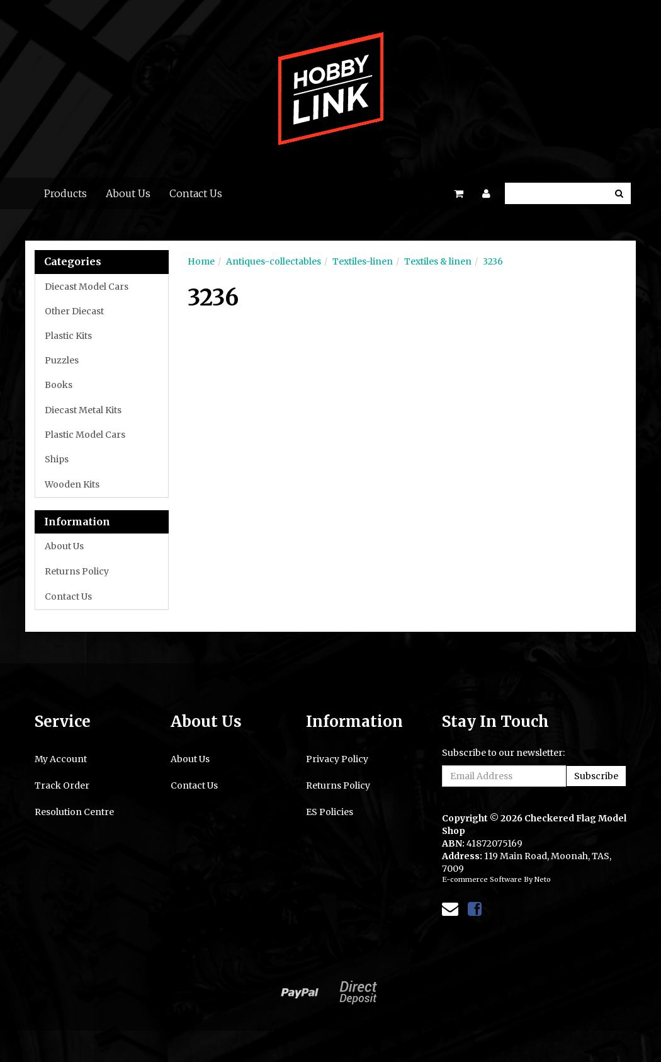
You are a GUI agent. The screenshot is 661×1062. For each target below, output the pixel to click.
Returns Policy (77, 571)
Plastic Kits (68, 335)
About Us (128, 193)
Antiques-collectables (273, 261)
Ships (57, 459)
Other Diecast (74, 311)
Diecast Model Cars (86, 286)
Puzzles (62, 360)
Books (58, 385)
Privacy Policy (337, 759)
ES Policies (329, 812)
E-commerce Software (482, 879)
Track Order (62, 785)
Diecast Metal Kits (83, 410)
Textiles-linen (362, 261)
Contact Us (195, 193)
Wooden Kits (72, 484)
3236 (493, 261)
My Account (61, 759)
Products (65, 193)
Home (201, 261)
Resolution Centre (74, 812)
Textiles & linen (438, 261)
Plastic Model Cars (85, 434)
